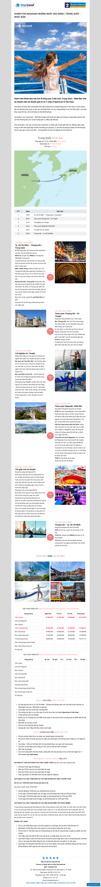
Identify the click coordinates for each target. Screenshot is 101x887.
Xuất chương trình (93, 884)
